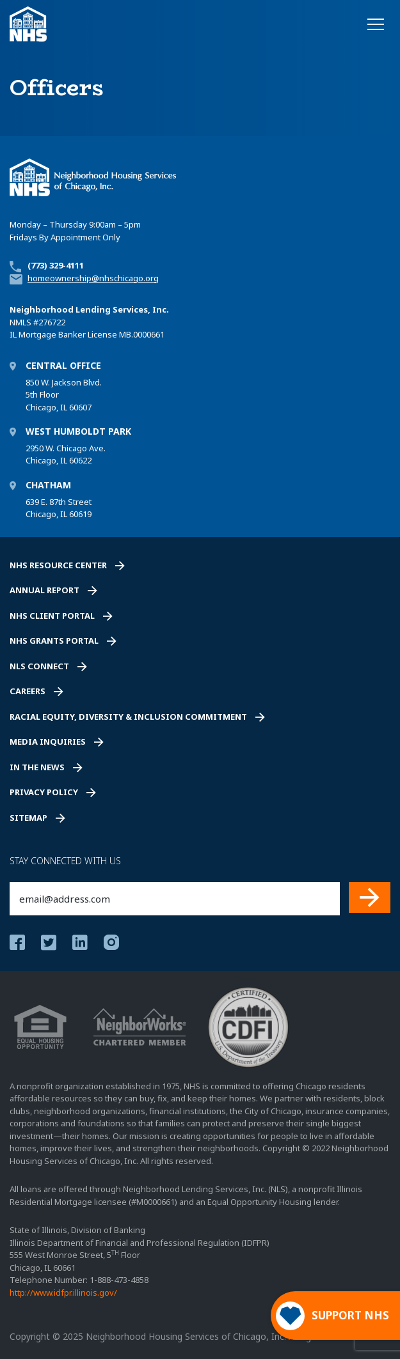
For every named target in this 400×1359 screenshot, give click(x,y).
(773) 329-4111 (56, 265)
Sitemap (28, 817)
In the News (37, 767)
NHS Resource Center (58, 565)
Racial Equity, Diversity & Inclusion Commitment (128, 716)
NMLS (20, 322)
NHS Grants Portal (54, 640)
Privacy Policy (44, 792)
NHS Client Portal (52, 615)
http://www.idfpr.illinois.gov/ (63, 1292)
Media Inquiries (48, 741)
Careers (27, 691)
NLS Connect (39, 666)
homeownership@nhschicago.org (93, 278)
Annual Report (44, 590)
